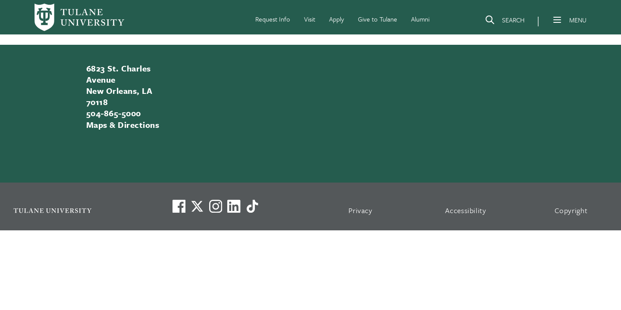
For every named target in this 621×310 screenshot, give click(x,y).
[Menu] (557, 20)
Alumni (420, 19)
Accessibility (465, 210)
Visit (309, 19)
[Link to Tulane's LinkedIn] (233, 206)
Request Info (272, 19)
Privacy (360, 210)
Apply (336, 19)
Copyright (571, 210)
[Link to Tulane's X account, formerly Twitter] (197, 206)
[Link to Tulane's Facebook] (215, 206)
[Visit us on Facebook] (178, 206)
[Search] (504, 21)
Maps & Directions (122, 124)
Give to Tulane (377, 19)
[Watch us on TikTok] (252, 206)
